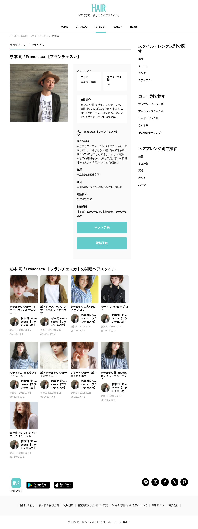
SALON (118, 26)
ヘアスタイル (36, 45)
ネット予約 (102, 227)
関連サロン (158, 505)
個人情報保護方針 (49, 505)
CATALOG (82, 26)
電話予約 (102, 243)
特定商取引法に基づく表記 (93, 505)
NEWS (134, 26)
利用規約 (68, 505)
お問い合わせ (27, 505)
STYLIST (101, 26)
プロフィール (17, 45)
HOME (64, 26)
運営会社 (173, 505)
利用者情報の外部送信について (129, 505)
